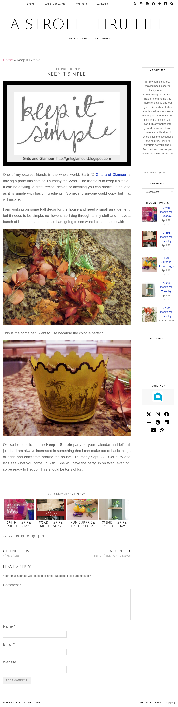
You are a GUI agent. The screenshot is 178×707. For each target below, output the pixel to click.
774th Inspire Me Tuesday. (19, 524)
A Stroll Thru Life (89, 25)
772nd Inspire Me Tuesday (114, 524)
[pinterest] (158, 422)
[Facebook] (153, 4)
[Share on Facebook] (23, 536)
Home (8, 60)
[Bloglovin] (159, 4)
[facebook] (166, 414)
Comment (12, 585)
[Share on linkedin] (43, 536)
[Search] (172, 4)
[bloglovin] (149, 422)
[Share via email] (17, 536)
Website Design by (157, 702)
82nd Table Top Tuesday (112, 553)
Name (9, 626)
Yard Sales (17, 553)
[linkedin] (167, 422)
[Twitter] (135, 4)
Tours (30, 4)
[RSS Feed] (162, 430)
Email (9, 644)
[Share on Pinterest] (34, 536)
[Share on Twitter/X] (28, 536)
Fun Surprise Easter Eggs (83, 524)
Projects (81, 4)
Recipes (102, 4)
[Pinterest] (147, 4)
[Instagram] (141, 4)
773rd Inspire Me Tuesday (51, 524)
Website (9, 662)
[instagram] (158, 414)
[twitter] (148, 414)
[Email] (153, 430)
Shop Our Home (55, 4)
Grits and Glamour (111, 175)
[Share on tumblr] (39, 536)
